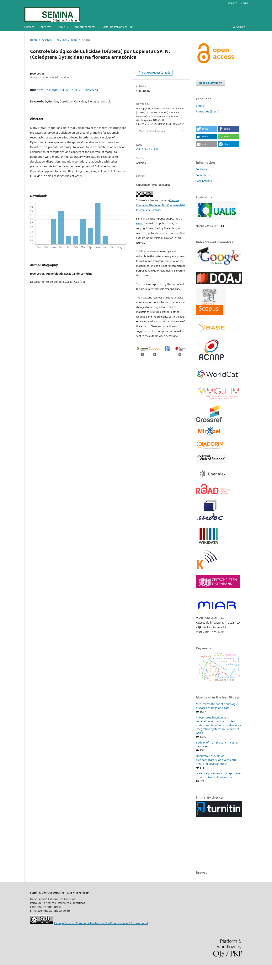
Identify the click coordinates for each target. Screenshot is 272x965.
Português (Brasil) (207, 111)
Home (33, 39)
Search (239, 27)
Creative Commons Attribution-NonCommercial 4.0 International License (160, 205)
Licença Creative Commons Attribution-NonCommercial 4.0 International (101, 923)
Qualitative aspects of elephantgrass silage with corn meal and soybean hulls (216, 759)
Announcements (85, 27)
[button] (206, 129)
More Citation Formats (152, 131)
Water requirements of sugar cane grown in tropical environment (218, 775)
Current (29, 27)
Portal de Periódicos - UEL (118, 27)
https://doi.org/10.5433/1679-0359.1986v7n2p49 (68, 90)
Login (244, 3)
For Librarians (204, 181)
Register (232, 3)
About (62, 27)
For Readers (203, 169)
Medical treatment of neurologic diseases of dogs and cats (217, 706)
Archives (45, 27)
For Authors (203, 175)
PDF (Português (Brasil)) (155, 72)
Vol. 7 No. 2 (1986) (66, 39)
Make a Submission (210, 82)
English (200, 105)
